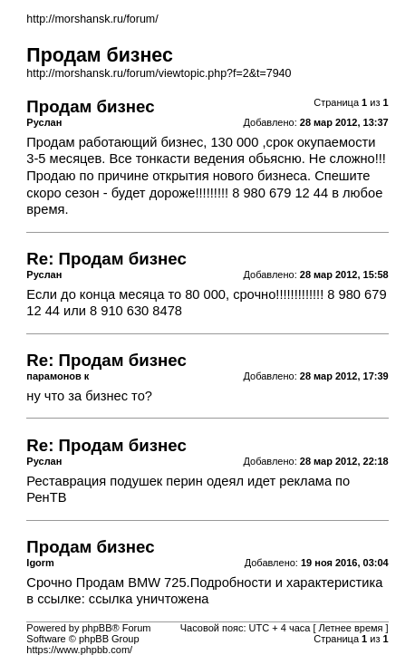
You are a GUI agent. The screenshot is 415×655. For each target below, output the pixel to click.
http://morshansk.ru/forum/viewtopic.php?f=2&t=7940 (158, 73)
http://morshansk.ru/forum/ (92, 19)
